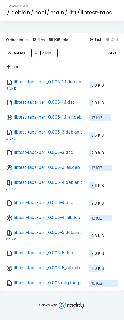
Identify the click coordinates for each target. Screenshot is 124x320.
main (57, 12)
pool (40, 12)
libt (72, 12)
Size (113, 53)
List (95, 39)
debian (20, 12)
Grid (111, 39)
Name (20, 52)
